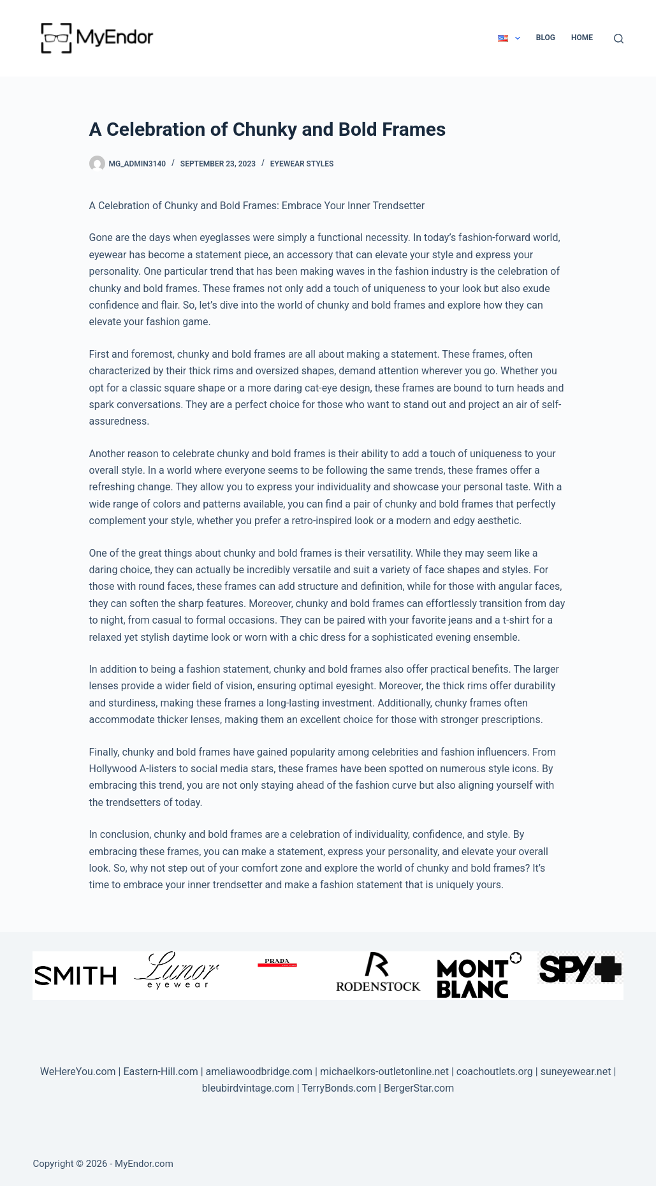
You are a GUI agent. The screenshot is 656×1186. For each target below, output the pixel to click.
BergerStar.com (419, 1088)
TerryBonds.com (339, 1088)
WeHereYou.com (78, 1071)
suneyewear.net (576, 1071)
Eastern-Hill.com (160, 1071)
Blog (545, 37)
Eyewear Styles (302, 163)
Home (582, 37)
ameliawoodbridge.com (259, 1071)
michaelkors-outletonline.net (384, 1071)
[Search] (618, 38)
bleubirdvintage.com (248, 1088)
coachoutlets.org (494, 1071)
